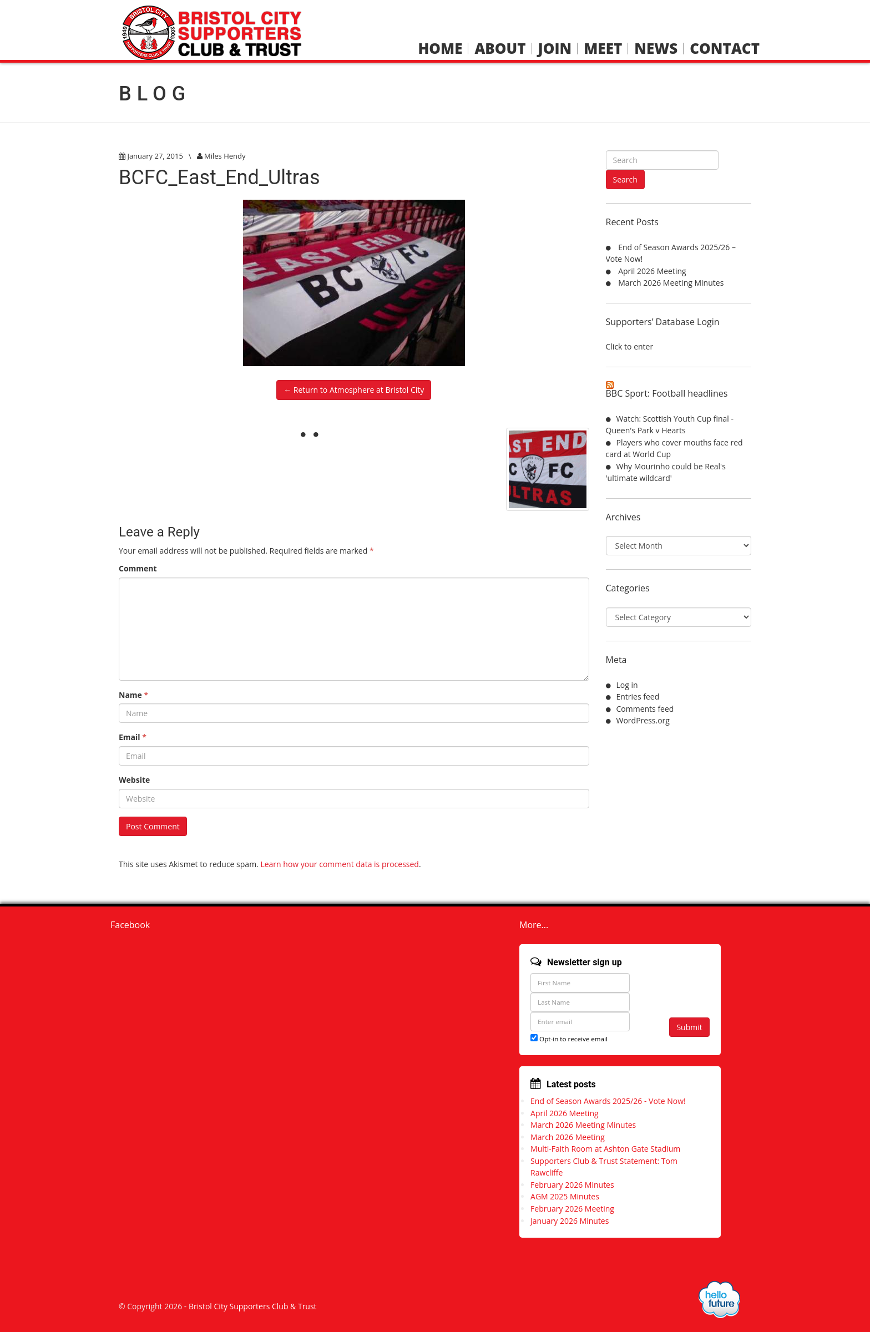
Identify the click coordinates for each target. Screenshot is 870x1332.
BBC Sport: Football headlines (667, 393)
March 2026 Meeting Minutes (671, 282)
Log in (627, 685)
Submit (689, 1027)
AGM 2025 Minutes (564, 1196)
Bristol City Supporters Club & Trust (253, 1306)
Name (133, 695)
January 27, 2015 (155, 156)
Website (134, 779)
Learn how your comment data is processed (339, 864)
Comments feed (645, 708)
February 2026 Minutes (572, 1184)
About (499, 48)
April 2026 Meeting (652, 271)
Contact (725, 48)
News (655, 48)
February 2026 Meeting (572, 1208)
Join (555, 48)
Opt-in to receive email (569, 1039)
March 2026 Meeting (567, 1137)
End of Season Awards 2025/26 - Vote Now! (608, 1101)
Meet (603, 48)
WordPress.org (643, 720)
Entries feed (638, 696)
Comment (138, 568)
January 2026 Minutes (569, 1220)
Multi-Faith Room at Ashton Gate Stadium (605, 1148)
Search (625, 179)
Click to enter (630, 346)
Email (132, 737)
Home (440, 48)
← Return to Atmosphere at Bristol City (354, 389)
